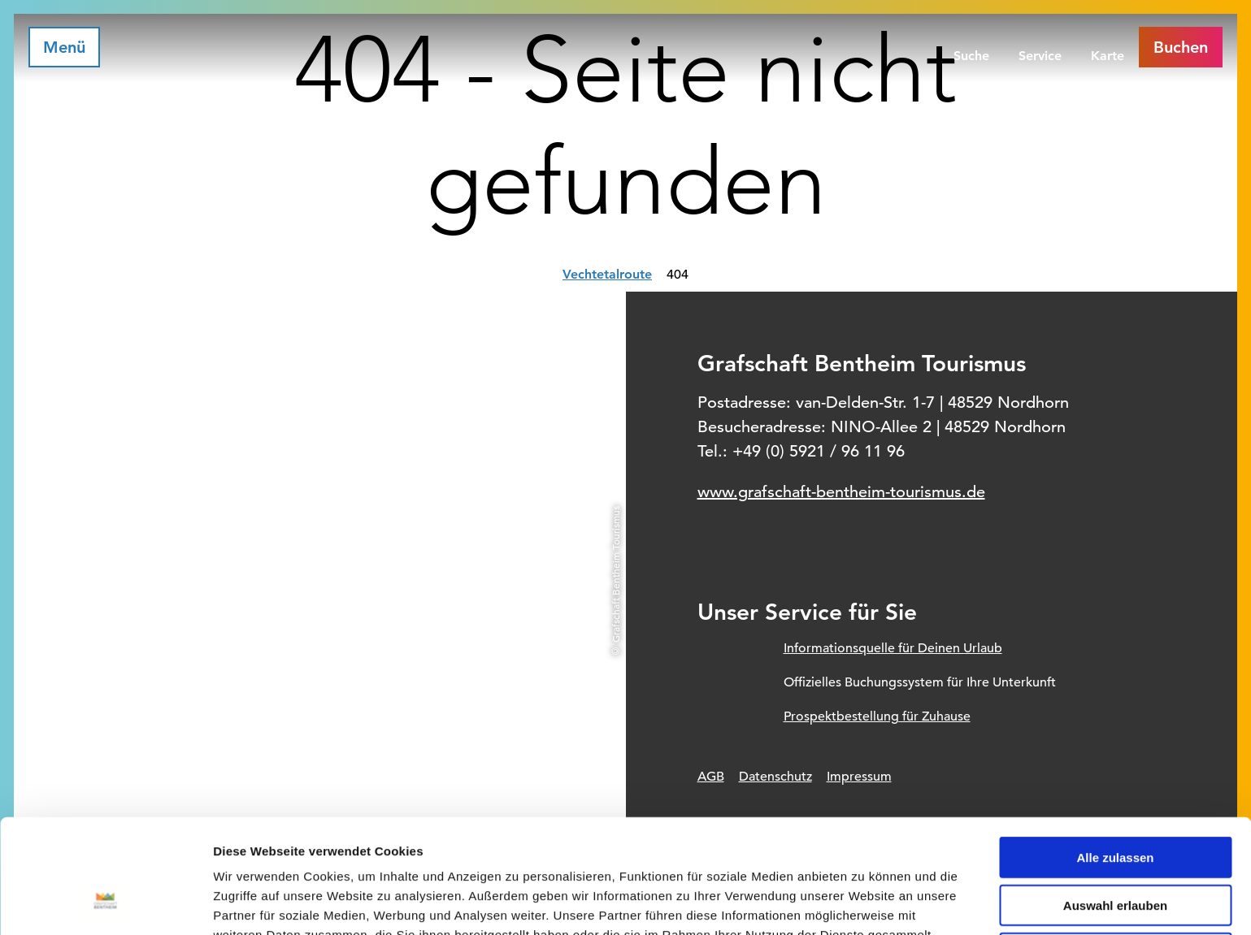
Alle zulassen (1114, 753)
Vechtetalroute (607, 274)
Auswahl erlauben (1115, 801)
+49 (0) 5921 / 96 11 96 (818, 451)
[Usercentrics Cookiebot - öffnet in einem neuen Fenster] (105, 903)
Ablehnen (1115, 849)
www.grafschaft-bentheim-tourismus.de (841, 492)
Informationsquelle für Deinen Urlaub (893, 648)
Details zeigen (864, 903)
